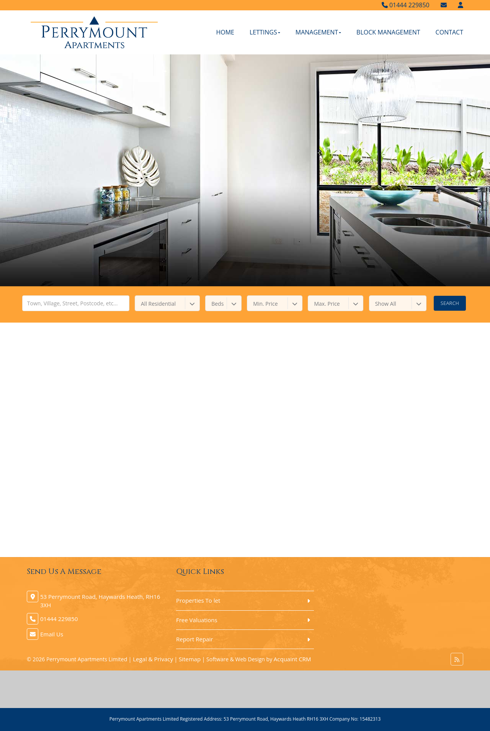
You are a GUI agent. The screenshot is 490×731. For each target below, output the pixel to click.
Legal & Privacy (153, 659)
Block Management (388, 32)
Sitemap (190, 659)
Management (318, 32)
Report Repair (194, 639)
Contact (449, 32)
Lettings (265, 32)
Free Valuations (196, 620)
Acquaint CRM (292, 659)
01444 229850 (406, 5)
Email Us (51, 634)
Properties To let (198, 600)
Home (225, 32)
